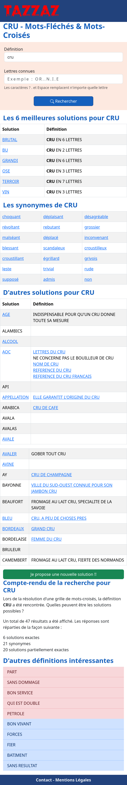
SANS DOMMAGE (23, 682)
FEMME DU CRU (46, 539)
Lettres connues (19, 71)
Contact (44, 780)
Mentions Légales (73, 780)
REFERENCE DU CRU (52, 370)
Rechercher (63, 101)
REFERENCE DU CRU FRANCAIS (62, 376)
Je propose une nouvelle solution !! (63, 574)
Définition (13, 49)
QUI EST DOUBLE (23, 703)
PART (12, 672)
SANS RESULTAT (22, 765)
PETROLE (15, 713)
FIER (11, 745)
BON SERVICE (20, 693)
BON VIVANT (19, 724)
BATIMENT (17, 755)
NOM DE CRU (46, 364)
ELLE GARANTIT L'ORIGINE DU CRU (66, 397)
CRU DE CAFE (45, 407)
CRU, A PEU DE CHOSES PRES (58, 518)
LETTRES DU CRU (49, 352)
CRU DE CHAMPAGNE (51, 474)
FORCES (14, 734)
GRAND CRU (43, 528)
